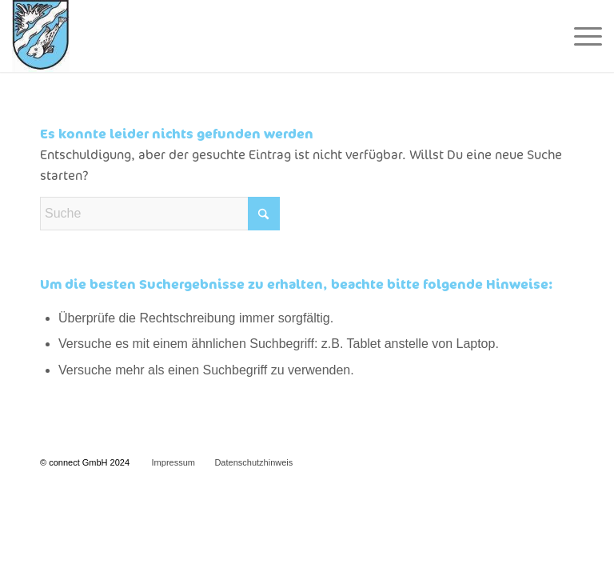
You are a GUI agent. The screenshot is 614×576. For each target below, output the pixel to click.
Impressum (173, 462)
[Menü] (580, 36)
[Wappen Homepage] (41, 36)
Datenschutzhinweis (253, 462)
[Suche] (160, 213)
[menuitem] (580, 36)
